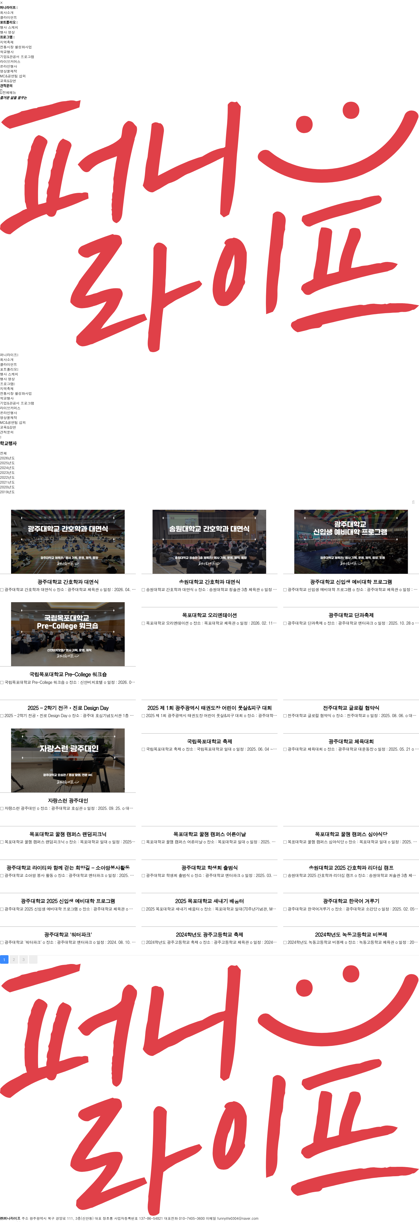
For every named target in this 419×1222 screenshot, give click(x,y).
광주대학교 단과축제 (351, 615)
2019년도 (7, 491)
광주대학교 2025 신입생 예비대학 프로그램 (68, 901)
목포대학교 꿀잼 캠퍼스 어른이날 (209, 834)
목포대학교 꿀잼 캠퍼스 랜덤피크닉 (68, 834)
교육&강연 (8, 80)
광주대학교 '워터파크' (68, 934)
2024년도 (7, 467)
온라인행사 (8, 66)
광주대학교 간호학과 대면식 (67, 581)
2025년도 (7, 462)
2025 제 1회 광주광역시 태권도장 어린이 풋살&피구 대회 (209, 707)
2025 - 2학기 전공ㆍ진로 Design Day (68, 707)
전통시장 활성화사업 (16, 46)
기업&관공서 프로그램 (17, 56)
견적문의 (6, 85)
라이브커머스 (10, 61)
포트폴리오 (9, 22)
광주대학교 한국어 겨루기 (351, 901)
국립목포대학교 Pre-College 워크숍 (68, 674)
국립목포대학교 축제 (209, 741)
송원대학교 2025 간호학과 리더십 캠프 (351, 867)
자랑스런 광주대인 (68, 800)
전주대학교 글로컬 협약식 (351, 707)
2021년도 (7, 482)
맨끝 (33, 959)
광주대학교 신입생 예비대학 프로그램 (351, 581)
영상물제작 (8, 71)
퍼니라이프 (9, 7)
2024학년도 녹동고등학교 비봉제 (351, 934)
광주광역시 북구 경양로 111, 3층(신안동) (62, 1218)
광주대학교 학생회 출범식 (209, 867)
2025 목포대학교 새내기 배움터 (209, 901)
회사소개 (7, 12)
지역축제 (7, 42)
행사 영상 (7, 32)
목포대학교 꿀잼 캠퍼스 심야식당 (351, 834)
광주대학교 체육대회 (351, 741)
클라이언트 (8, 17)
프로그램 (7, 37)
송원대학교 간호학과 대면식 (209, 581)
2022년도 (7, 477)
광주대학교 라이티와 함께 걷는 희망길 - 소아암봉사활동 (68, 867)
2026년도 (7, 457)
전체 (3, 453)
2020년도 (7, 486)
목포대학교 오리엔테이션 (209, 615)
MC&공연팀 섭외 (13, 75)
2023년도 (7, 472)
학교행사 (7, 51)
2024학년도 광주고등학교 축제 (209, 934)
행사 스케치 (9, 27)
